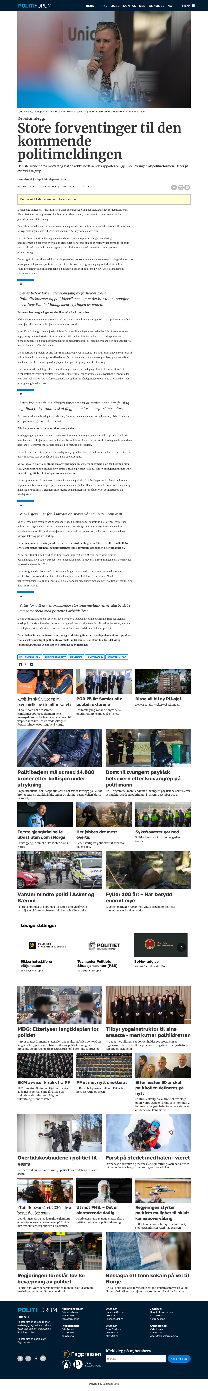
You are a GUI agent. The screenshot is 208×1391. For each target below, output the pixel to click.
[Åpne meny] (188, 6)
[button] (181, 949)
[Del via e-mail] (187, 188)
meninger (76, 659)
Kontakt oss (134, 6)
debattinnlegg (116, 659)
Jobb (115, 6)
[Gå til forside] (35, 7)
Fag (105, 6)
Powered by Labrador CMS (104, 1386)
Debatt (92, 6)
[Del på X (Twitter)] (180, 188)
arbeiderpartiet (55, 659)
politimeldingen (29, 659)
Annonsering (160, 6)
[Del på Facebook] (174, 188)
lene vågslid (95, 659)
